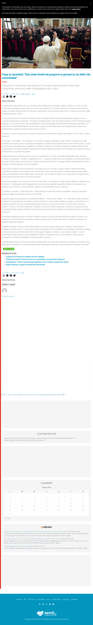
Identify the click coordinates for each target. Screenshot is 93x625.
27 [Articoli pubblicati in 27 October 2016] (46, 510)
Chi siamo (18, 599)
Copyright (65, 599)
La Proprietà (40, 599)
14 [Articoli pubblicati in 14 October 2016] (58, 503)
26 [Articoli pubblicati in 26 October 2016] (34, 510)
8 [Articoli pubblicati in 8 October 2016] (70, 499)
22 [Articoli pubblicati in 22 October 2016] (71, 506)
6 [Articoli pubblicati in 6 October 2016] (46, 499)
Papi (33, 94)
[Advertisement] (46, 378)
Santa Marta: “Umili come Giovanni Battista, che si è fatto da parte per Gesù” (37, 262)
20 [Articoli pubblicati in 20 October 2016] (46, 506)
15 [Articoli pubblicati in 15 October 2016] (71, 503)
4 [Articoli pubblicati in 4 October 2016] (22, 499)
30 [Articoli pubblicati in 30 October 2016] (83, 510)
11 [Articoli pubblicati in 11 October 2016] (22, 503)
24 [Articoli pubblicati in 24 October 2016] (10, 510)
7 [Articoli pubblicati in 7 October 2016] (58, 499)
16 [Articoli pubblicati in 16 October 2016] (83, 503)
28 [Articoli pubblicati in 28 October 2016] (58, 510)
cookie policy (76, 9)
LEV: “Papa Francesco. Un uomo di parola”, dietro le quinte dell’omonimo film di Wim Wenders (33, 539)
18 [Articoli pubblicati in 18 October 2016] (22, 506)
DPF (25, 599)
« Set (5, 518)
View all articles (8, 296)
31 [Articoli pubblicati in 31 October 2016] (10, 514)
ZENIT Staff (25, 94)
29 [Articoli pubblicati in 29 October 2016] (71, 510)
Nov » (9, 518)
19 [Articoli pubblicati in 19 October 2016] (34, 506)
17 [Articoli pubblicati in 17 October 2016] (10, 506)
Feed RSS (47, 527)
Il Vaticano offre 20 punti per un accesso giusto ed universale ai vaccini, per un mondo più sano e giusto (36, 531)
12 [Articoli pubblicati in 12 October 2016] (34, 503)
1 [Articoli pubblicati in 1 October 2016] (70, 495)
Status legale (56, 599)
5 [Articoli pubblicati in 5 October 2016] (34, 499)
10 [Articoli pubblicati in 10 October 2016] (10, 503)
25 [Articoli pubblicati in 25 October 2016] (22, 510)
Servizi (48, 599)
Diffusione (31, 599)
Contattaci (74, 599)
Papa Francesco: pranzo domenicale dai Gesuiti (25, 265)
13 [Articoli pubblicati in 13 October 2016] (46, 503)
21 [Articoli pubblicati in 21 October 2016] (58, 506)
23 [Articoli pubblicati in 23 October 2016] (83, 506)
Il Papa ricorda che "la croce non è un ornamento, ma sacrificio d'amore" (35, 259)
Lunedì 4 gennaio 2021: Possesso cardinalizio (18, 546)
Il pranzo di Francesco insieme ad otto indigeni (25, 257)
